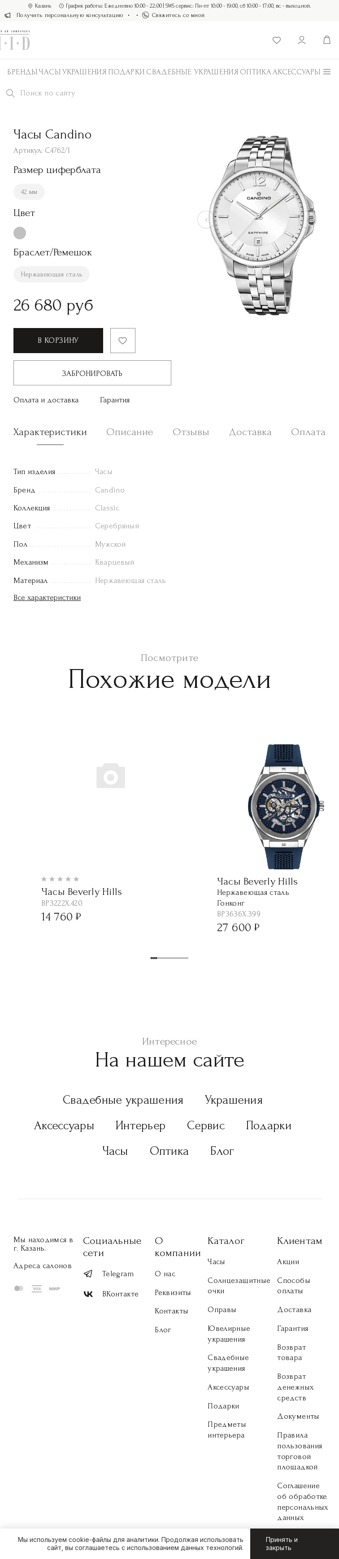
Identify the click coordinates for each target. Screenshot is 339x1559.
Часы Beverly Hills (81, 891)
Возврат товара (291, 1352)
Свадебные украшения (192, 72)
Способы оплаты (293, 1286)
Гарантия (115, 400)
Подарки (126, 72)
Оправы (222, 1309)
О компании (178, 1247)
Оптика (255, 72)
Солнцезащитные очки (239, 1286)
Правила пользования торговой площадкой (299, 1451)
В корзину (58, 340)
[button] (154, 958)
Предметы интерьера (227, 1429)
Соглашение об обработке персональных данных (302, 1501)
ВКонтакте (111, 1294)
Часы (50, 72)
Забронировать (92, 373)
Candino (110, 490)
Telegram (108, 1274)
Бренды (22, 72)
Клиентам (299, 1241)
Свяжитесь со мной (173, 15)
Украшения (84, 72)
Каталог (226, 1241)
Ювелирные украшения (229, 1333)
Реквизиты (173, 1292)
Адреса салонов (42, 1265)
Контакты (171, 1311)
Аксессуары (64, 1125)
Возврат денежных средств (295, 1387)
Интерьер (140, 1125)
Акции (288, 1261)
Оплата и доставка (45, 400)
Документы (298, 1416)
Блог (222, 1151)
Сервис (206, 1125)
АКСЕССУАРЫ (297, 72)
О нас (165, 1274)
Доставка (294, 1309)
